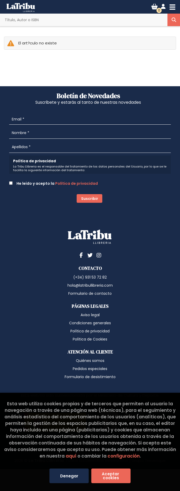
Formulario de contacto (90, 293)
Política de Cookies (90, 339)
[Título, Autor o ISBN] (83, 20)
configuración (124, 456)
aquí (71, 456)
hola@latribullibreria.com (90, 285)
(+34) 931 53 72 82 (90, 277)
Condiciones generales (90, 323)
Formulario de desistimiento (90, 376)
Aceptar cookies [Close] (111, 476)
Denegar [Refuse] (69, 476)
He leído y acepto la (53, 183)
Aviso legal (90, 314)
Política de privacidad (76, 183)
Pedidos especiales (90, 368)
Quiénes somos (90, 360)
